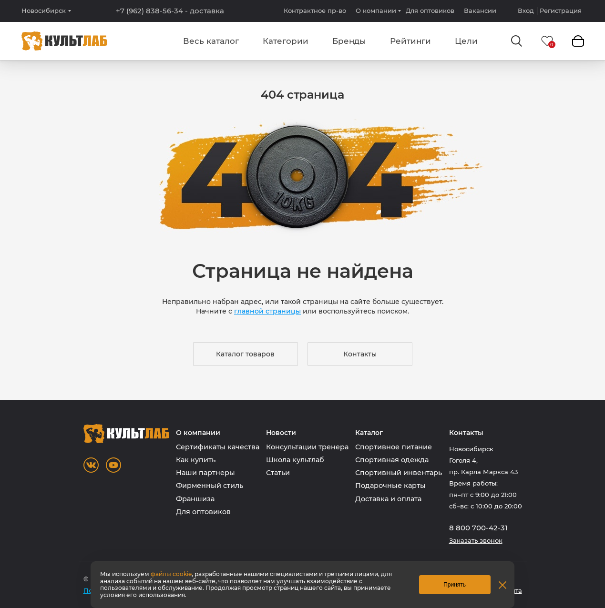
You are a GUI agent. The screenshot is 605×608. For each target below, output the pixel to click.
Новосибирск (43, 10)
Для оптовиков (430, 10)
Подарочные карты (390, 485)
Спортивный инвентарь (398, 472)
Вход (526, 10)
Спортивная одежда (392, 460)
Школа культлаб (295, 460)
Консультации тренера (307, 447)
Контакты (360, 354)
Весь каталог (211, 41)
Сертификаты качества (217, 447)
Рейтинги (410, 41)
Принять (454, 584)
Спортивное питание (393, 447)
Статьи (278, 472)
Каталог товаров (245, 354)
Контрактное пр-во (315, 10)
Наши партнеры (205, 472)
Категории (285, 41)
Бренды (349, 41)
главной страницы (267, 311)
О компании (376, 10)
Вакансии (480, 10)
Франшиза (195, 499)
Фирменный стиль (209, 485)
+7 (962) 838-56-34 (170, 11)
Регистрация (561, 10)
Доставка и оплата (388, 499)
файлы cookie (171, 574)
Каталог (369, 433)
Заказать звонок (475, 540)
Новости (281, 433)
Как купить (195, 460)
